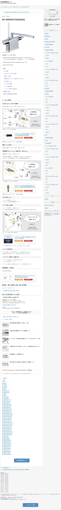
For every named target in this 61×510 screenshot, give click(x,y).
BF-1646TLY (4, 384)
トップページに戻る (30, 505)
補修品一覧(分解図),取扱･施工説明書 (10, 93)
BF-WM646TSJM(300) (6, 448)
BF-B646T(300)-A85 (6, 402)
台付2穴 (47, 55)
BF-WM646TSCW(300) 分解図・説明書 (11, 290)
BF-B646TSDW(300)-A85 (7, 434)
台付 (46, 63)
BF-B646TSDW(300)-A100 (7, 431)
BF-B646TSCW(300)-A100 (7, 422)
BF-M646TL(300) (5, 436)
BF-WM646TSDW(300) (6, 445)
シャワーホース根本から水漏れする (10, 88)
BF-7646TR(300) (5, 398)
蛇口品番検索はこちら (22, 460)
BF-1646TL (4, 383)
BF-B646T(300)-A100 (6, 399)
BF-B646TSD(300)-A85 (6, 430)
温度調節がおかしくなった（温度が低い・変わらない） (14, 78)
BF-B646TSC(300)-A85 (6, 421)
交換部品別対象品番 (49, 44)
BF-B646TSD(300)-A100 (7, 427)
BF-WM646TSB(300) (6, 439)
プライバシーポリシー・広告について (52, 210)
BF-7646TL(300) (5, 396)
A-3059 (6, 319)
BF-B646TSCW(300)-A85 (7, 425)
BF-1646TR (4, 386)
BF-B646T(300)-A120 (6, 401)
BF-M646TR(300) (5, 437)
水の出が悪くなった (7, 81)
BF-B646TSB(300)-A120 (7, 410)
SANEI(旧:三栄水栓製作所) (50, 41)
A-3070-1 (10, 319)
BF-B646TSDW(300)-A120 (7, 433)
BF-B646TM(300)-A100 (6, 404)
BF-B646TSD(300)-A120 (7, 428)
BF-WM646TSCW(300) (6, 443)
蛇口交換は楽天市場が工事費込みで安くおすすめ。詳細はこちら (17, 12)
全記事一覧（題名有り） (49, 205)
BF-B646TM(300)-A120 (6, 405)
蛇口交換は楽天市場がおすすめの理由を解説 (11, 308)
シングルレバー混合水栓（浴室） (51, 148)
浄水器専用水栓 (48, 143)
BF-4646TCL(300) (5, 390)
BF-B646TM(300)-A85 (6, 407)
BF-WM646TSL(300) (6, 449)
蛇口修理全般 (47, 36)
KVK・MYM (47, 47)
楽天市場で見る (28, 137)
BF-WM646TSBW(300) (6, 440)
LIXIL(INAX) (47, 88)
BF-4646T (4, 389)
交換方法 (47, 93)
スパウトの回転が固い (8, 86)
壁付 (46, 66)
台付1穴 (47, 58)
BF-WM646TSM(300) (6, 452)
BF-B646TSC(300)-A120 (7, 419)
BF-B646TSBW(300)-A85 (7, 416)
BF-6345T (4, 395)
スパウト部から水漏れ (8, 83)
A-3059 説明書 (19, 141)
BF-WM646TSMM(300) (6, 454)
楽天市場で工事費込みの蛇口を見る (9, 304)
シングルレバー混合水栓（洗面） (51, 52)
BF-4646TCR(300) (5, 392)
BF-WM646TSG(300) (6, 446)
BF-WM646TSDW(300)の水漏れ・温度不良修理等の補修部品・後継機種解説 (16, 469)
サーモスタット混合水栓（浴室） (51, 80)
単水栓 (46, 140)
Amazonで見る (19, 137)
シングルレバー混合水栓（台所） (51, 69)
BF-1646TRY (4, 387)
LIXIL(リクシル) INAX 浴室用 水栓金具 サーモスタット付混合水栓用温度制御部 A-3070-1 (25, 187)
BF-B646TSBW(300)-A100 (7, 413)
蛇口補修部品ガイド (6, 2)
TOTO (46, 135)
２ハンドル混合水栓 (49, 96)
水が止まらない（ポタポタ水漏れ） (10, 73)
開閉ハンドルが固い (7, 76)
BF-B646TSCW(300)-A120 (7, 424)
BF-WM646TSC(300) (6, 442)
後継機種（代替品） (7, 91)
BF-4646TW (4, 393)
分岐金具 (46, 33)
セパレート (48, 110)
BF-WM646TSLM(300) (6, 451)
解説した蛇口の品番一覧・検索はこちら (11, 316)
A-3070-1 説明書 (19, 194)
